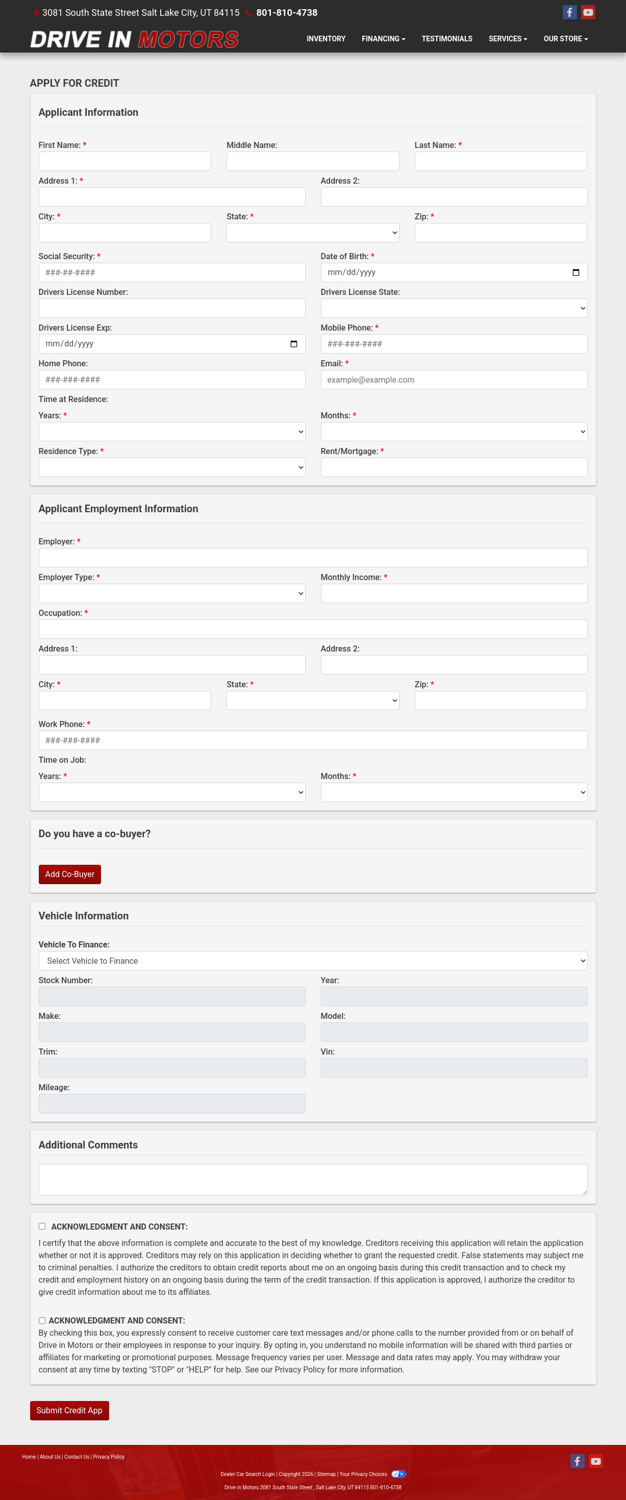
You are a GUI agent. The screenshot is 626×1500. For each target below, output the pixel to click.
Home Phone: (63, 363)
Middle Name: (252, 145)
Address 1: (58, 181)
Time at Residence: (74, 399)
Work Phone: (62, 724)
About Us (50, 1457)
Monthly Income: (351, 577)
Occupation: (61, 613)
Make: (50, 1016)
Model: (333, 1016)
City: (47, 216)
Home (29, 1457)
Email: (332, 363)
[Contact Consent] (42, 1320)
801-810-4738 (286, 12)
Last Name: (436, 145)
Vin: (328, 1052)
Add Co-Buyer (70, 874)
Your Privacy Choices (373, 1474)
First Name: (60, 145)
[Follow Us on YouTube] (588, 12)
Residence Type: (68, 451)
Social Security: (67, 256)
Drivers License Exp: (75, 328)
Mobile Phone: (347, 328)
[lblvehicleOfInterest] (313, 960)
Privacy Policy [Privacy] (109, 1457)
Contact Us (76, 1457)
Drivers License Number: (83, 292)
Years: (50, 415)
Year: (330, 980)
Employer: (57, 541)
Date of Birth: (345, 256)
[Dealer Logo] (134, 39)
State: (237, 216)
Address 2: (340, 181)
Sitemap (326, 1474)
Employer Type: (66, 577)
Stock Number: (66, 980)
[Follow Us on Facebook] (570, 12)
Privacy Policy (300, 1369)
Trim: (48, 1052)
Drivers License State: (360, 292)
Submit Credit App (70, 1410)
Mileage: (54, 1087)
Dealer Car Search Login (247, 1474)
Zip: (422, 216)
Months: (336, 415)
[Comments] (313, 1179)
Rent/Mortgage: (350, 451)
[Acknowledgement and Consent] (42, 1226)
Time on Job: (62, 760)
